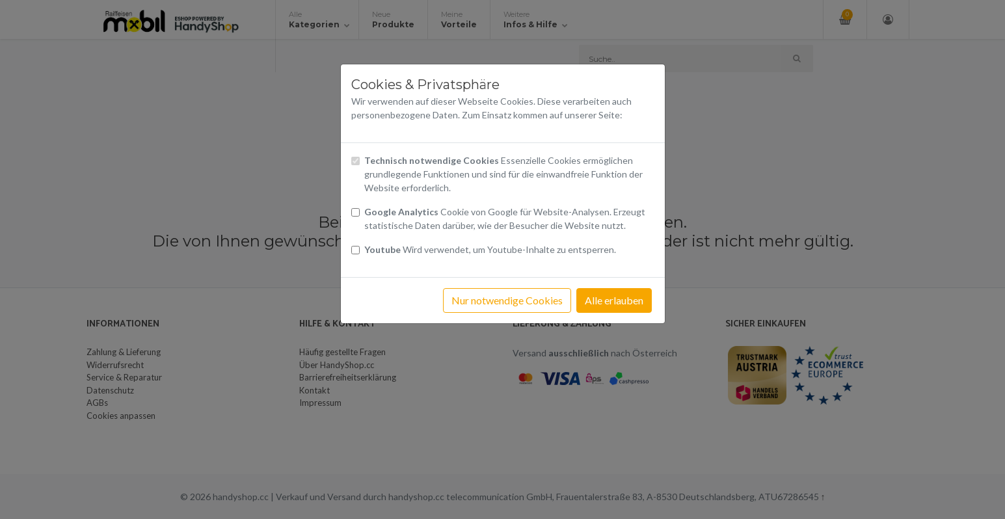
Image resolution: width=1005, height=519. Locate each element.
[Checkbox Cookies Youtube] (355, 250)
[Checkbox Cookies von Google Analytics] (355, 212)
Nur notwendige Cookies (507, 300)
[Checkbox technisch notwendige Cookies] (355, 161)
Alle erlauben (614, 300)
